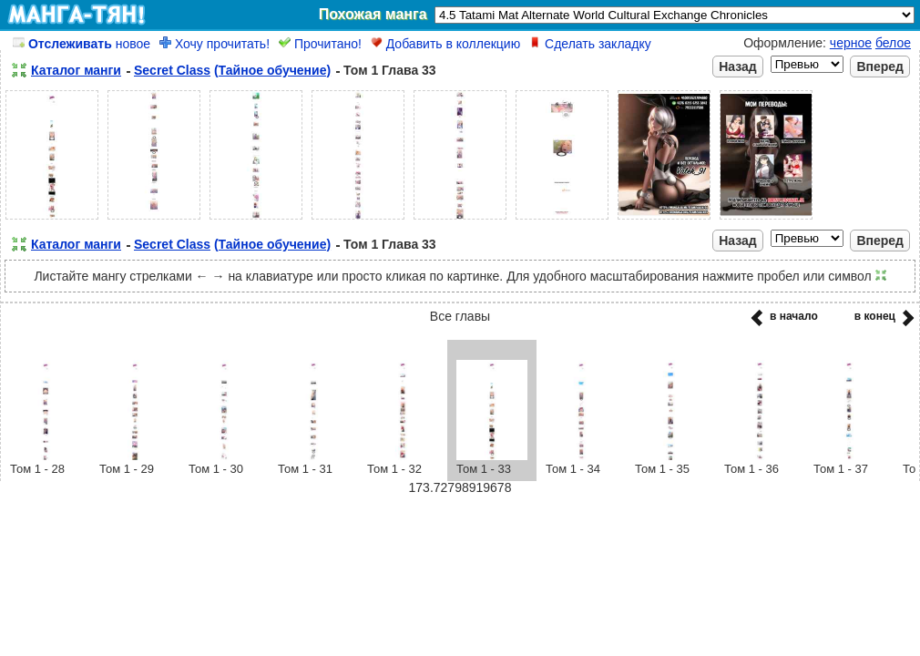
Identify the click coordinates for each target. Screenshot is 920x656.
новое (81, 43)
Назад (738, 66)
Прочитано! (320, 43)
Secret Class (172, 70)
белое (893, 43)
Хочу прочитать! (214, 43)
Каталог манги (76, 70)
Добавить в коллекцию (445, 43)
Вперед (880, 66)
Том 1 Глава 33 (389, 70)
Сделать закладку (590, 43)
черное (851, 43)
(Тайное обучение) (272, 70)
